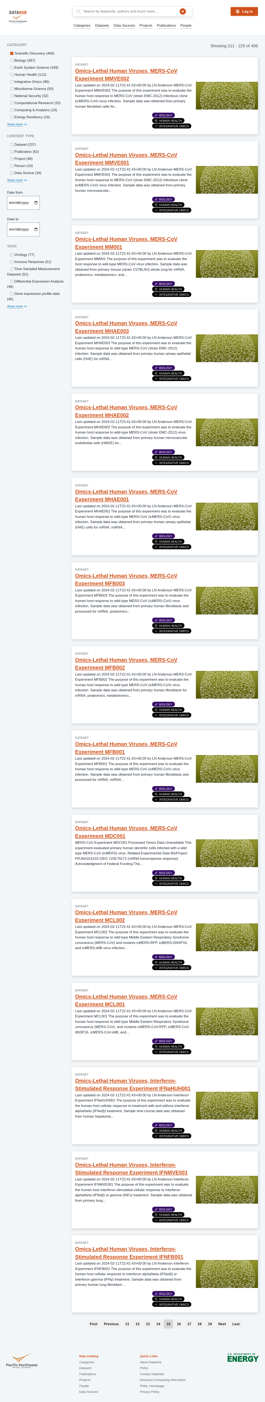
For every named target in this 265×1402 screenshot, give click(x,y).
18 (201, 1324)
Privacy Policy (149, 1391)
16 (180, 1324)
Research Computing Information (163, 1380)
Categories (82, 25)
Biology (163, 115)
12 (139, 1324)
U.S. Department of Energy (243, 1361)
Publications (166, 25)
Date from (15, 192)
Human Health (168, 120)
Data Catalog (88, 1356)
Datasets (102, 25)
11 (128, 1324)
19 (211, 1324)
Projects (146, 25)
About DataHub (150, 1362)
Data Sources (124, 25)
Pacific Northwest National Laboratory (21, 1361)
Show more (15, 124)
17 (190, 1324)
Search (183, 11)
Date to (13, 219)
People (186, 25)
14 (159, 1324)
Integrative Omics (172, 126)
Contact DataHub (152, 1374)
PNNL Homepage (152, 1386)
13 (149, 1324)
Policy (144, 1368)
